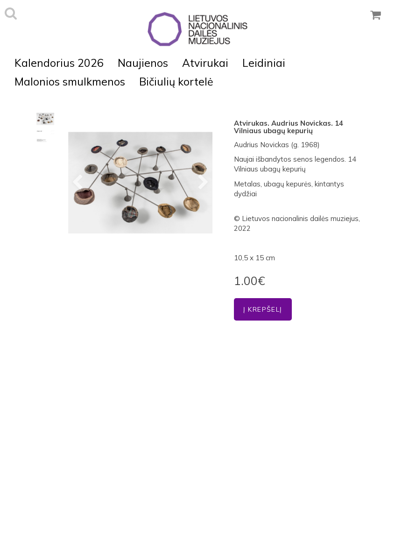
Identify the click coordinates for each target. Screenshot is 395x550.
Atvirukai (205, 63)
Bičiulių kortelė (176, 81)
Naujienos (143, 63)
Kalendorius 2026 (59, 63)
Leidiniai (263, 63)
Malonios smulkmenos (69, 81)
